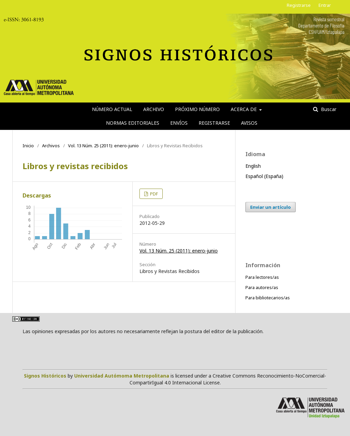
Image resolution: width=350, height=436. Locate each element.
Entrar (325, 5)
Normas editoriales (132, 123)
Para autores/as (261, 287)
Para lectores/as (262, 277)
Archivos (51, 145)
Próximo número (197, 109)
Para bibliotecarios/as (267, 298)
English (253, 166)
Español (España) (264, 176)
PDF (153, 194)
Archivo (153, 109)
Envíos (179, 123)
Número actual (112, 109)
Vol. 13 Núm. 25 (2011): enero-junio (103, 145)
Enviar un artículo (270, 207)
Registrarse (214, 123)
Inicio (28, 145)
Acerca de (244, 109)
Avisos (249, 123)
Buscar (328, 109)
